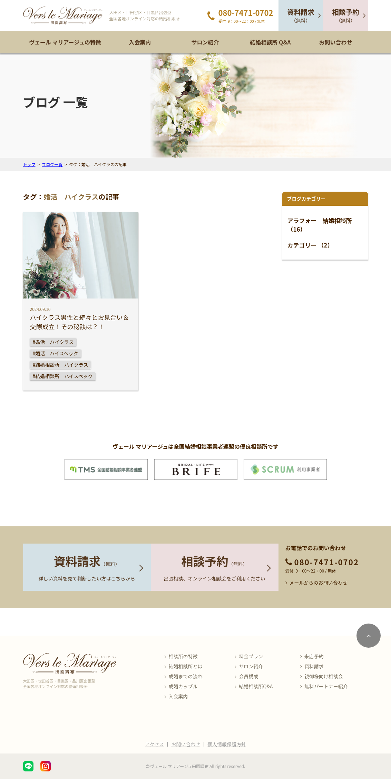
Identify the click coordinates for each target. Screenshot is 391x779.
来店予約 (314, 656)
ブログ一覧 (52, 164)
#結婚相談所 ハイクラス (60, 364)
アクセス (154, 744)
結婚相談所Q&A (256, 686)
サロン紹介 (205, 42)
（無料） (300, 15)
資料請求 (314, 666)
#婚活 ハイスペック (55, 353)
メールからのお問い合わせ (319, 582)
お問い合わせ (335, 42)
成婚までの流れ (186, 676)
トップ (29, 164)
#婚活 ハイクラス (53, 341)
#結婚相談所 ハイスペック (63, 376)
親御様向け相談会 (323, 676)
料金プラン (251, 656)
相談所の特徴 (183, 656)
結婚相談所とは (186, 666)
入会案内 (140, 42)
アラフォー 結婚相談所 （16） (319, 225)
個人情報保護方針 (226, 744)
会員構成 (248, 676)
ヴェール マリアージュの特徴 (65, 42)
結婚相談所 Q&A (270, 42)
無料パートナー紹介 (326, 686)
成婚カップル (183, 686)
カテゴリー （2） (310, 245)
